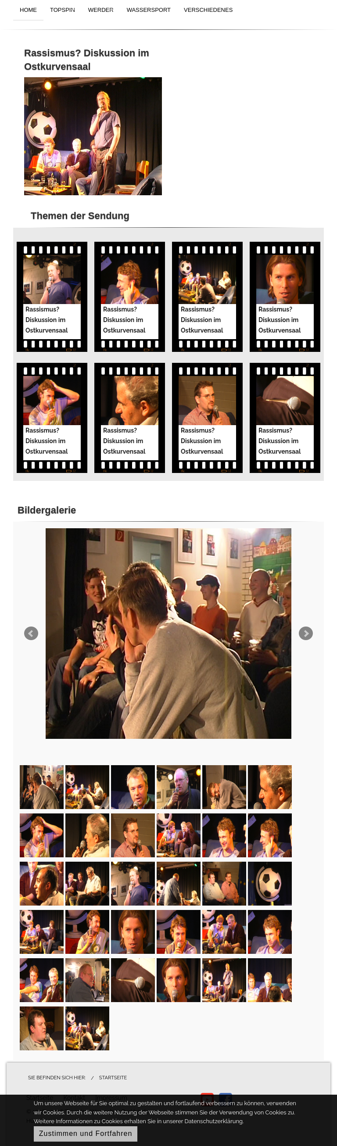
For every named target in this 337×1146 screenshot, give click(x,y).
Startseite (113, 1078)
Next (306, 634)
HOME (28, 10)
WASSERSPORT (149, 10)
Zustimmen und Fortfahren (86, 1133)
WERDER (101, 10)
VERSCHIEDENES (208, 10)
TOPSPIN (62, 10)
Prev (31, 634)
